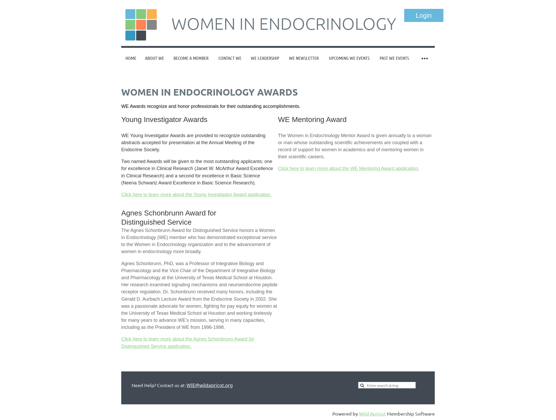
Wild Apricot (372, 413)
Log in (423, 15)
